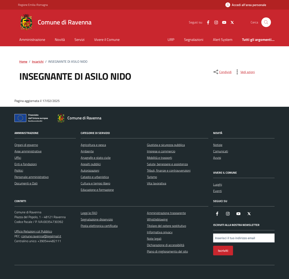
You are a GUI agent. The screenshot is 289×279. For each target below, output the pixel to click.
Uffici (17, 157)
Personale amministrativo (31, 176)
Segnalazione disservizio (97, 219)
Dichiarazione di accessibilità (165, 245)
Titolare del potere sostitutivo (166, 225)
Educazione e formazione (97, 189)
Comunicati (220, 151)
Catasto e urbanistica (95, 176)
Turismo (152, 176)
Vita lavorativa (156, 183)
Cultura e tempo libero (95, 183)
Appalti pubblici (91, 164)
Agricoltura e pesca (93, 144)
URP (171, 39)
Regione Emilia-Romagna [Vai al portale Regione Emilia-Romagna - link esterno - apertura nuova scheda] (33, 5)
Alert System (222, 39)
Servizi (79, 39)
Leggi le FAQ (89, 213)
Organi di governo (26, 144)
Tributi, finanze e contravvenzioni (168, 170)
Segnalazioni (193, 39)
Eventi (217, 190)
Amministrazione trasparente (166, 213)
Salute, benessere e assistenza (167, 164)
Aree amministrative (28, 151)
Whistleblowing (157, 219)
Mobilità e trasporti (159, 157)
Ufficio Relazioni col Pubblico (33, 231)
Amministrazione (32, 39)
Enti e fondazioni (25, 164)
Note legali (154, 238)
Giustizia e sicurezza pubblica (166, 144)
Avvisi (217, 157)
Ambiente (87, 151)
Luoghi (217, 184)
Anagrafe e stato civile (96, 157)
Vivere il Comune (107, 39)
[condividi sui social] (222, 72)
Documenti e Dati (26, 183)
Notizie (217, 144)
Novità (60, 39)
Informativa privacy (160, 232)
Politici (18, 170)
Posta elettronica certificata (99, 225)
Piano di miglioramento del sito (167, 251)
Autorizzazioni (90, 170)
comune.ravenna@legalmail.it (41, 236)
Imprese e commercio (161, 151)
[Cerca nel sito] (266, 22)
